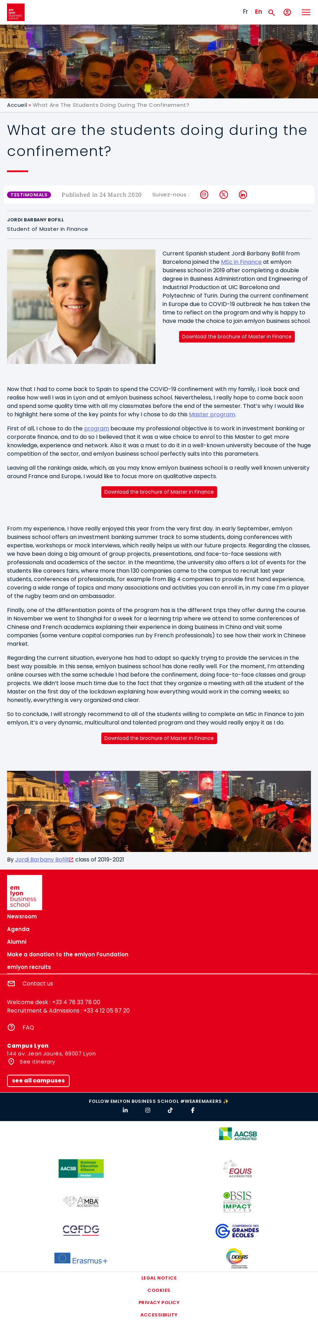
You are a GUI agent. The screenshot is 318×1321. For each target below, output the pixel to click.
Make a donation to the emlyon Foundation (67, 954)
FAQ (28, 1027)
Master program (212, 414)
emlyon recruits (29, 967)
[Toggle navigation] (305, 12)
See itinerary (36, 1061)
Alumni (16, 941)
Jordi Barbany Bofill (41, 859)
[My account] (287, 12)
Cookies (159, 1290)
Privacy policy (159, 1302)
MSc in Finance (241, 262)
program (96, 428)
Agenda (18, 929)
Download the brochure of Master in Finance (237, 336)
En (258, 11)
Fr (245, 11)
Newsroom (22, 916)
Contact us (38, 984)
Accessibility (159, 1315)
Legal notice (159, 1278)
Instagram (204, 194)
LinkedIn (243, 194)
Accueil (17, 105)
